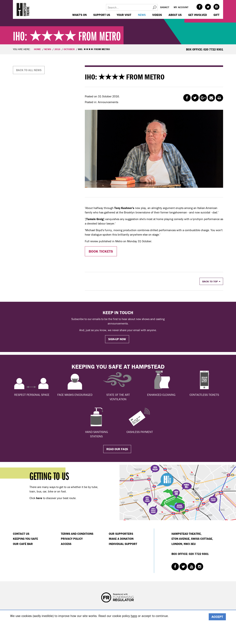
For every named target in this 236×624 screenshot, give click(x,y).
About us (175, 15)
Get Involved (197, 15)
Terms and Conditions (77, 533)
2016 (57, 49)
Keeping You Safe (25, 538)
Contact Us (21, 533)
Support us (101, 15)
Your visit (124, 15)
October (69, 49)
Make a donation (121, 538)
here (134, 616)
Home (37, 49)
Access (66, 544)
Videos (157, 15)
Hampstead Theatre (23, 9)
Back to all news (28, 70)
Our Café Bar (23, 544)
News (142, 15)
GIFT (216, 15)
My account (181, 7)
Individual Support (123, 544)
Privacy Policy (72, 538)
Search (154, 7)
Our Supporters (121, 533)
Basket (164, 7)
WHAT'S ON (79, 15)
